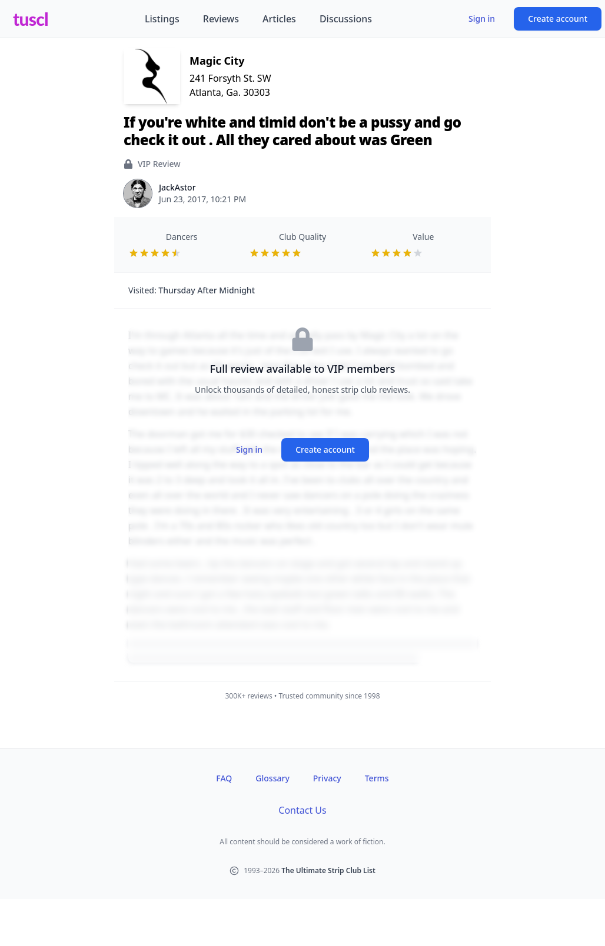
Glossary (272, 778)
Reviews (221, 18)
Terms (377, 778)
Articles (279, 18)
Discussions (346, 18)
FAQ (224, 778)
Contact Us (302, 810)
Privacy (327, 778)
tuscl (30, 18)
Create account (557, 18)
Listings (162, 18)
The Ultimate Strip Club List (328, 870)
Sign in (481, 18)
